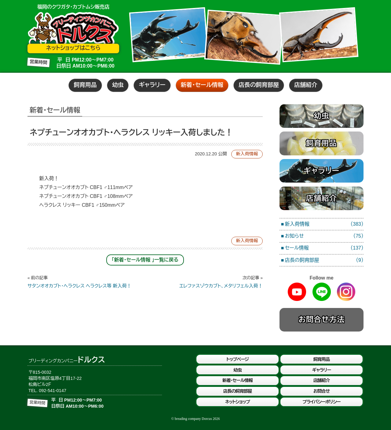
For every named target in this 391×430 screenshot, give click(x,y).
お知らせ (324, 236)
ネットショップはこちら (73, 48)
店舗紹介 (305, 85)
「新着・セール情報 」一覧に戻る (145, 259)
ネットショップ (237, 401)
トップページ (237, 359)
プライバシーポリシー (321, 401)
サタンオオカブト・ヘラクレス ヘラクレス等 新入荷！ (86, 281)
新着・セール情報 (202, 85)
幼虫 (118, 85)
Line (321, 292)
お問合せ (321, 391)
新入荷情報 (247, 153)
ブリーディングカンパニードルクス (73, 29)
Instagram (346, 292)
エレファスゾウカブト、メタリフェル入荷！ (204, 281)
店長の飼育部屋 (259, 85)
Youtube (297, 292)
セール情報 (324, 248)
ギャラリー (152, 85)
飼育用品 (85, 85)
